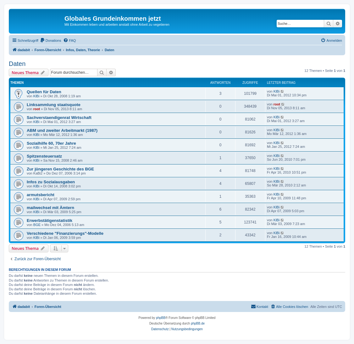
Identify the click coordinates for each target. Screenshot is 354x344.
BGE (37, 225)
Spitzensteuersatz (44, 156)
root (36, 109)
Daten (17, 63)
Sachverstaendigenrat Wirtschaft (59, 117)
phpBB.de (198, 323)
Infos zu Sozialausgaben (51, 182)
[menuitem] (50, 40)
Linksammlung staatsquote (53, 104)
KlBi (36, 96)
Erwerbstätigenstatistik (49, 220)
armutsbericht (40, 194)
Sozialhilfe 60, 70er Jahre (51, 143)
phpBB (160, 318)
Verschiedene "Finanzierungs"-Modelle (65, 233)
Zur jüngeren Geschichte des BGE (60, 169)
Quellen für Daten (44, 91)
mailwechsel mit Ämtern (50, 207)
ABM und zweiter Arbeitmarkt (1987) (62, 130)
